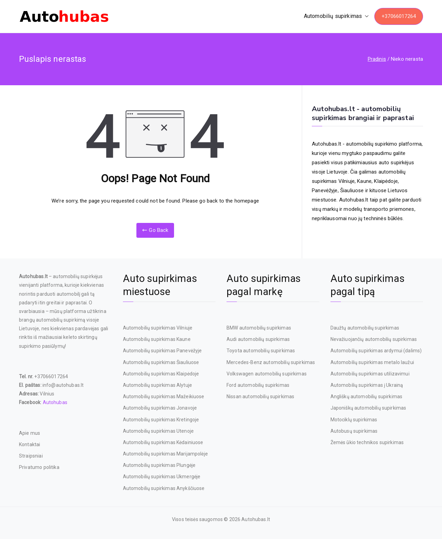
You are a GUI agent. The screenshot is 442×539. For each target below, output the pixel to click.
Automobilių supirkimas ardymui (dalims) (376, 350)
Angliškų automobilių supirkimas (366, 396)
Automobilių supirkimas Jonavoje (160, 408)
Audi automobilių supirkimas (258, 339)
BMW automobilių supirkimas (259, 328)
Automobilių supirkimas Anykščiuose (164, 488)
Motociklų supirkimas (353, 419)
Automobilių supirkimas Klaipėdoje (161, 373)
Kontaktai (29, 444)
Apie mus (29, 433)
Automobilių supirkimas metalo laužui (372, 362)
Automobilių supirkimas (336, 16)
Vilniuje (346, 181)
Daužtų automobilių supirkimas (364, 328)
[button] (365, 16)
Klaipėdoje (386, 181)
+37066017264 (399, 16)
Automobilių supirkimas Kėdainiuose (163, 442)
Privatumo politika (39, 467)
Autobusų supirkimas (354, 431)
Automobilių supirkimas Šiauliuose (161, 362)
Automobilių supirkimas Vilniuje (158, 328)
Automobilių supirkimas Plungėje (159, 465)
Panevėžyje (325, 190)
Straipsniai (31, 456)
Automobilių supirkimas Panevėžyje (162, 350)
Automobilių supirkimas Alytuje (157, 385)
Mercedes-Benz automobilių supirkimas (271, 362)
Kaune (364, 181)
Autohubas (55, 402)
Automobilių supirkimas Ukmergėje (162, 476)
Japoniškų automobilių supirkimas (368, 408)
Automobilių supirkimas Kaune (157, 339)
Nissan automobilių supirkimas (260, 396)
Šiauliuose (352, 190)
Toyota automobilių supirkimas (261, 350)
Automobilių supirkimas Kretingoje (161, 419)
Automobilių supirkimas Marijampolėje (165, 454)
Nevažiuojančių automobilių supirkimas (373, 339)
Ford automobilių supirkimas (258, 385)
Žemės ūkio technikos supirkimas (367, 442)
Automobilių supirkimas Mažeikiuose (163, 396)
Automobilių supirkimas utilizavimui (370, 373)
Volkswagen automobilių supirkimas (267, 373)
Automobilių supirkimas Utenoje (158, 431)
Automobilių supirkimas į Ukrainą (366, 385)
